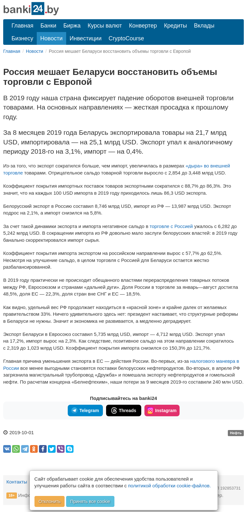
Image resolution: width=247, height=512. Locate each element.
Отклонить (50, 501)
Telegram (85, 410)
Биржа (72, 25)
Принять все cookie (90, 501)
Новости (51, 38)
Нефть (236, 433)
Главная (23, 25)
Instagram (162, 410)
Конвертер (143, 25)
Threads (123, 410)
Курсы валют (105, 25)
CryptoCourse (126, 38)
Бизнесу (22, 38)
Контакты (16, 481)
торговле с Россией (171, 226)
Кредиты (175, 25)
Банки (49, 25)
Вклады (204, 25)
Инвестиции (86, 38)
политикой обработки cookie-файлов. (169, 485)
